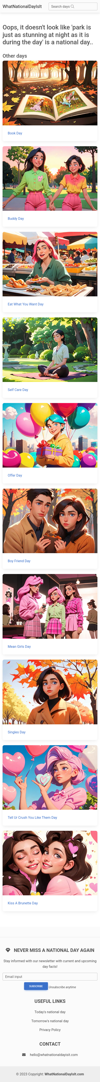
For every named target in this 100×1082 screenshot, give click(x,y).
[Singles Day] (50, 700)
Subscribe (36, 986)
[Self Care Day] (50, 357)
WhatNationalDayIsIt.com (64, 1074)
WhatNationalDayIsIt (22, 6)
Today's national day (50, 1012)
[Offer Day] (50, 443)
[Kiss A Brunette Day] (50, 871)
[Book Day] (50, 101)
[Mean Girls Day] (50, 614)
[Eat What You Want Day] (50, 272)
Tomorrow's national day (50, 1021)
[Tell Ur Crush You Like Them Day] (50, 785)
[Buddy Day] (50, 186)
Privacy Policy (50, 1030)
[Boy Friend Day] (50, 529)
